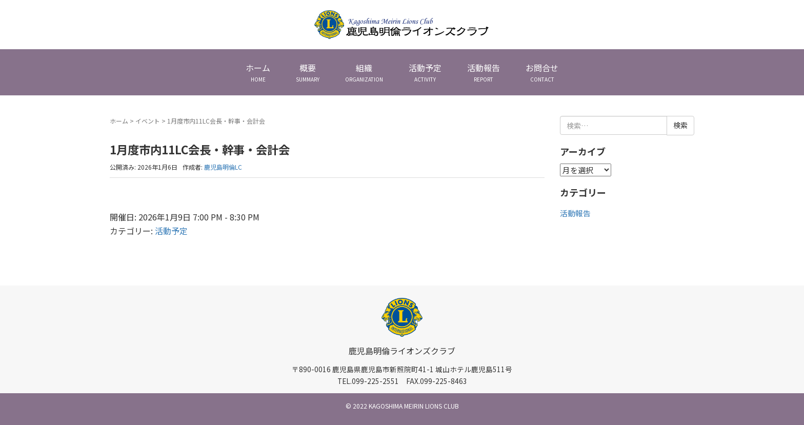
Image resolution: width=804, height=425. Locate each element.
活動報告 (575, 213)
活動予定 (171, 231)
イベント (147, 120)
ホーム (119, 120)
